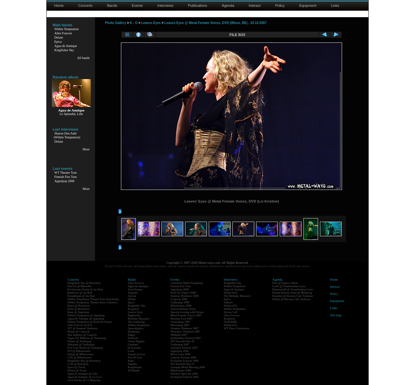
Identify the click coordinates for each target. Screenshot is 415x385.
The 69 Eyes (135, 357)
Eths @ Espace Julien (285, 283)
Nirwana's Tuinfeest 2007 (185, 331)
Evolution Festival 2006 (185, 360)
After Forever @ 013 (79, 325)
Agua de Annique (65, 46)
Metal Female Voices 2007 (186, 315)
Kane (131, 360)
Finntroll (133, 338)
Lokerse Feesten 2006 (183, 357)
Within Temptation (66, 29)
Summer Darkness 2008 (185, 296)
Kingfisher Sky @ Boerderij (84, 283)
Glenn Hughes (136, 341)
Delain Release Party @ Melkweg (292, 292)
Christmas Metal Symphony (187, 283)
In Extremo (134, 347)
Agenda (228, 5)
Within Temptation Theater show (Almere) (92, 302)
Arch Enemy (135, 289)
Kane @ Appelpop (78, 312)
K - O (133, 23)
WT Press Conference (236, 328)
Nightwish (134, 315)
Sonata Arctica (136, 354)
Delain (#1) (230, 325)
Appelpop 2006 (180, 351)
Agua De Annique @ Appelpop (85, 318)
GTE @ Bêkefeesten (79, 357)
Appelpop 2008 (64, 181)
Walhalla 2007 (179, 334)
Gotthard (133, 344)
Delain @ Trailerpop (79, 341)
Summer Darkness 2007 (185, 328)
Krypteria (133, 308)
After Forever (63, 33)
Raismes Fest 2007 (182, 318)
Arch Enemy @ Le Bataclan (84, 380)
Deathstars (134, 331)
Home (59, 5)
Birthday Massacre (139, 318)
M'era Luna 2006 (181, 354)
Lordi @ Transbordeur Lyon (288, 286)
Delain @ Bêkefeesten (80, 354)
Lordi (131, 351)
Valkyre (228, 302)
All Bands (133, 370)
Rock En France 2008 (183, 292)
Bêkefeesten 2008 (181, 305)
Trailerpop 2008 (180, 302)
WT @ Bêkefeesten (78, 351)
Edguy (132, 334)
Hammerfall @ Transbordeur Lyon (292, 289)
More (86, 149)
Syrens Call (230, 312)
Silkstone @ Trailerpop (81, 344)
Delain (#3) (230, 292)
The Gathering (136, 321)
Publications (197, 5)
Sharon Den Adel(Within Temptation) (67, 135)
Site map (335, 315)
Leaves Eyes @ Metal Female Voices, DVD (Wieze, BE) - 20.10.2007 (215, 23)
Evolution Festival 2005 (185, 377)
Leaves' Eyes (135, 312)
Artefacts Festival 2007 (184, 347)
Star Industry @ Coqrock (82, 334)
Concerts (85, 5)
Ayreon (132, 296)
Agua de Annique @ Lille (82, 373)
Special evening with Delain (187, 312)
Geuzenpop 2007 (180, 321)
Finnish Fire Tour (65, 177)
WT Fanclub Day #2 (183, 341)
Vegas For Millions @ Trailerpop (86, 338)
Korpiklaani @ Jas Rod (81, 296)
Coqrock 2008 (179, 299)
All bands (83, 58)
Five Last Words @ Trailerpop (85, 347)
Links (335, 5)
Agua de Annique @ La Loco (84, 377)
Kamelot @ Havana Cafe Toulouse (292, 296)
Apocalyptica (135, 328)
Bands (112, 5)
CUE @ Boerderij (78, 364)
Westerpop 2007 (180, 325)
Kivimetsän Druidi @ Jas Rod (84, 289)
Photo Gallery (115, 23)
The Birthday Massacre (237, 296)
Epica (58, 41)
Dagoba (132, 364)
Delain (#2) (230, 305)
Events (137, 5)
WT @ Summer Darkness (82, 328)
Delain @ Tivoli (76, 370)
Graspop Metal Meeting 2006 (188, 367)
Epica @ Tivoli (76, 367)
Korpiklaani (135, 367)
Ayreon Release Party (183, 308)
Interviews (165, 5)
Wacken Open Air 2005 (184, 373)
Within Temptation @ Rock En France (89, 321)
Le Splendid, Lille (71, 114)
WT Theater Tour (65, 172)
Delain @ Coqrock (78, 331)
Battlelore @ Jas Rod (79, 292)
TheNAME (230, 321)
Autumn (132, 292)
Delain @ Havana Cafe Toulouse (291, 299)
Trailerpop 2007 (180, 344)
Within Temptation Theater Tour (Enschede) (93, 299)
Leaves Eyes (151, 23)
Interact (255, 5)
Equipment (307, 5)
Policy (280, 5)
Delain (58, 37)
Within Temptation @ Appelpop (86, 315)
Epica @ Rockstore (78, 305)
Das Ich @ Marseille (79, 286)
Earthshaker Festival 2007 (186, 338)
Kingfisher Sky (64, 50)
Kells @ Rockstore (78, 308)
